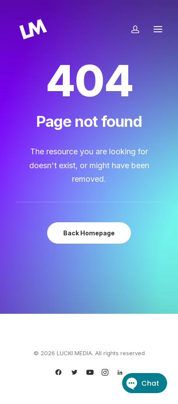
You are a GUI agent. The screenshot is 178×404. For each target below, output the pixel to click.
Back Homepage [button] (89, 233)
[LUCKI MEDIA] (33, 29)
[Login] (131, 29)
